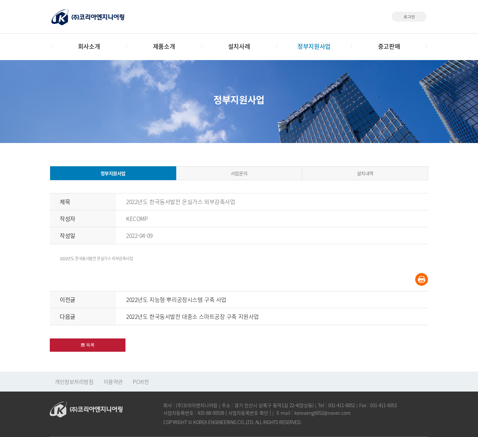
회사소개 (89, 46)
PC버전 (141, 382)
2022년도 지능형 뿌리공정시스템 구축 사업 (176, 299)
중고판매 (389, 46)
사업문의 (239, 173)
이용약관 (113, 382)
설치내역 (365, 173)
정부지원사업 (313, 46)
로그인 (409, 16)
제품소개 (164, 46)
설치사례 (239, 46)
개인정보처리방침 (74, 382)
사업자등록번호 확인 (248, 412)
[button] (87, 345)
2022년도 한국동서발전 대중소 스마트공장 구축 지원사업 (192, 316)
